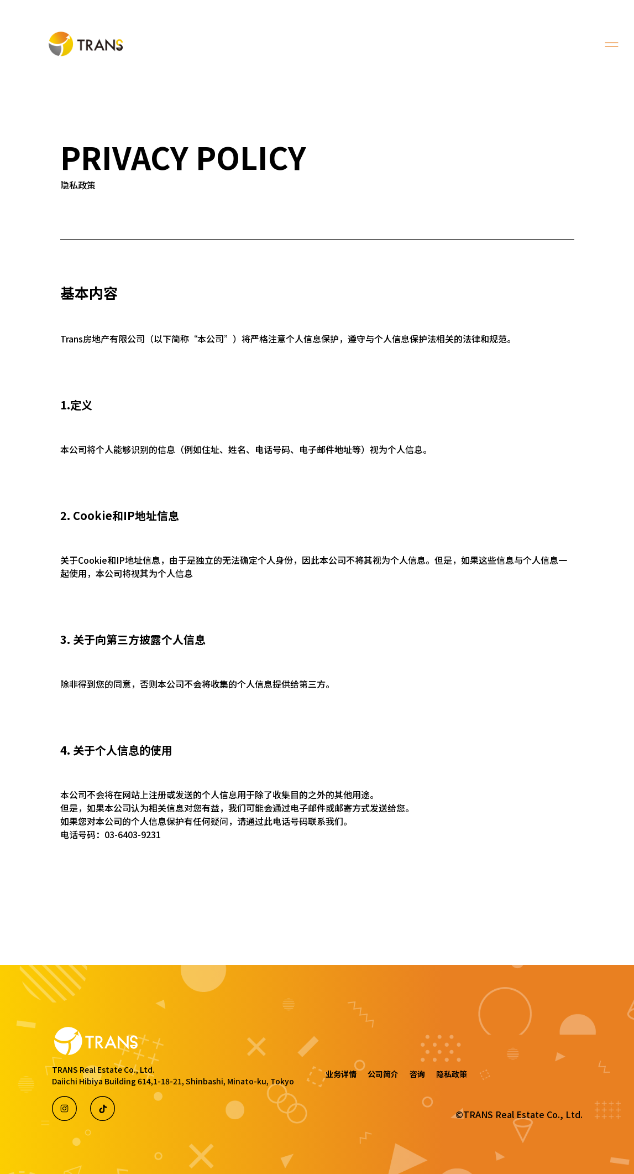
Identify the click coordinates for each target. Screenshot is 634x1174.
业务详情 (341, 1073)
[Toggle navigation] (611, 45)
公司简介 (383, 1073)
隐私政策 (451, 1073)
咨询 (417, 1073)
